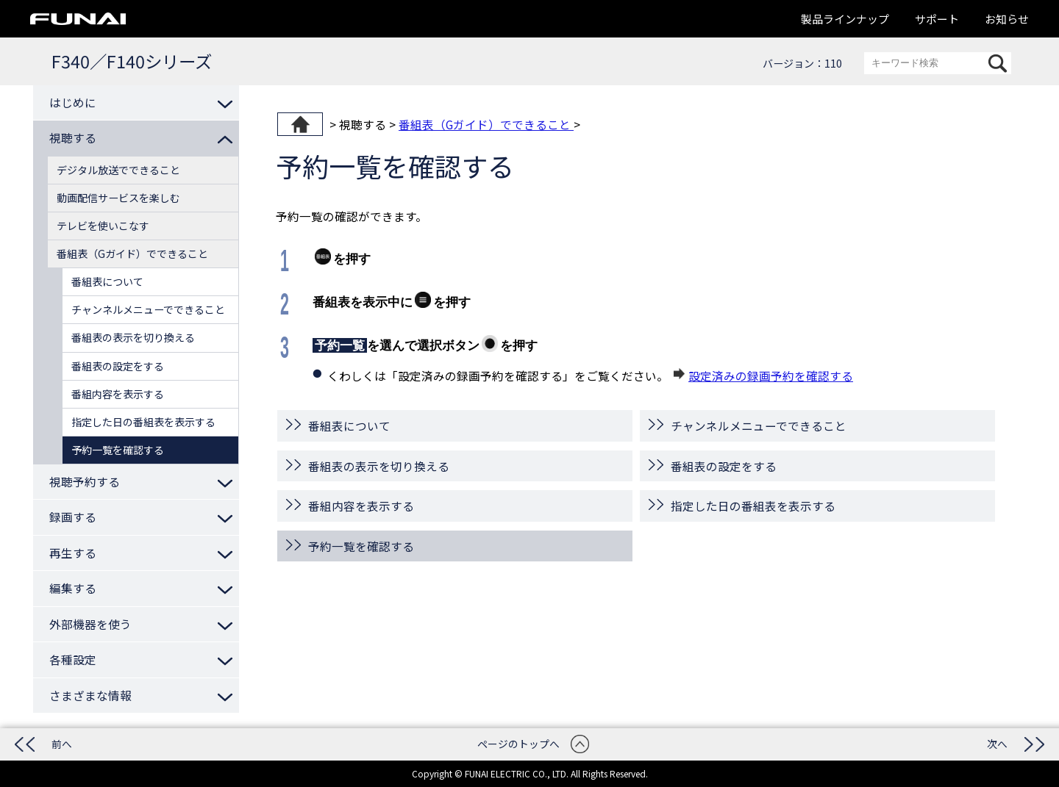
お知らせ (1007, 18)
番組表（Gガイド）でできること (486, 124)
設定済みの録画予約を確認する (770, 375)
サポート (937, 18)
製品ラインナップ (845, 18)
